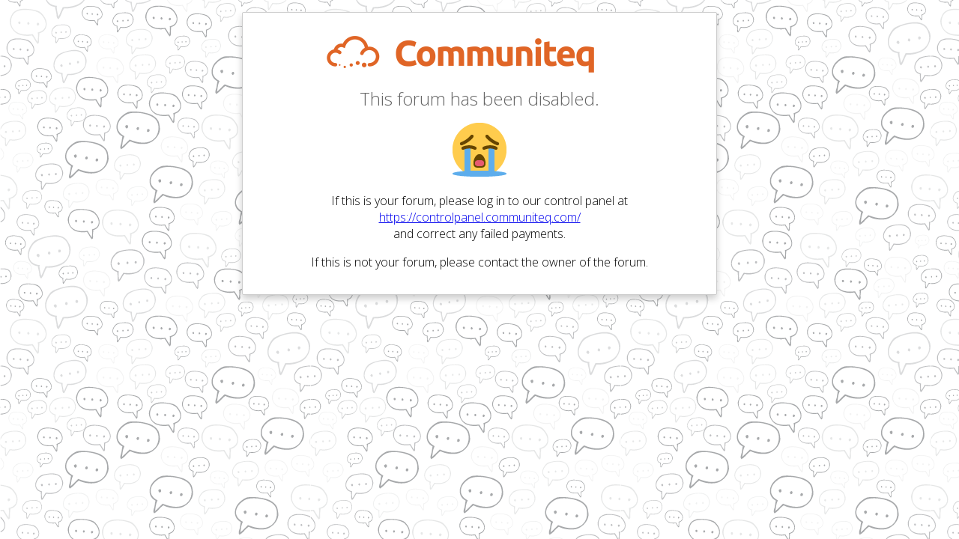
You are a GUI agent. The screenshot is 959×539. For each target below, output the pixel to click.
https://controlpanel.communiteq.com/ (480, 217)
